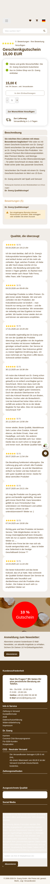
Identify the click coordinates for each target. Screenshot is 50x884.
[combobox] (25, 30)
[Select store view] (43, 21)
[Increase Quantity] (17, 100)
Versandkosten (28, 86)
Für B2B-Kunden (10, 741)
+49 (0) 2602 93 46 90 (23, 695)
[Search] (44, 30)
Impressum (8, 725)
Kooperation (8, 744)
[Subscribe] (10, 864)
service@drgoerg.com (23, 698)
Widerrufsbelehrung (11, 722)
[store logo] (25, 10)
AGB (5, 717)
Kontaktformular (10, 714)
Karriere (6, 735)
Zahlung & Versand (11, 711)
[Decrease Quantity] (7, 100)
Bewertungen (14, 200)
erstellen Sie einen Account (24, 217)
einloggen (37, 214)
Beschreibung (13, 132)
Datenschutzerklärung (12, 720)
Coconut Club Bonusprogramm (16, 738)
